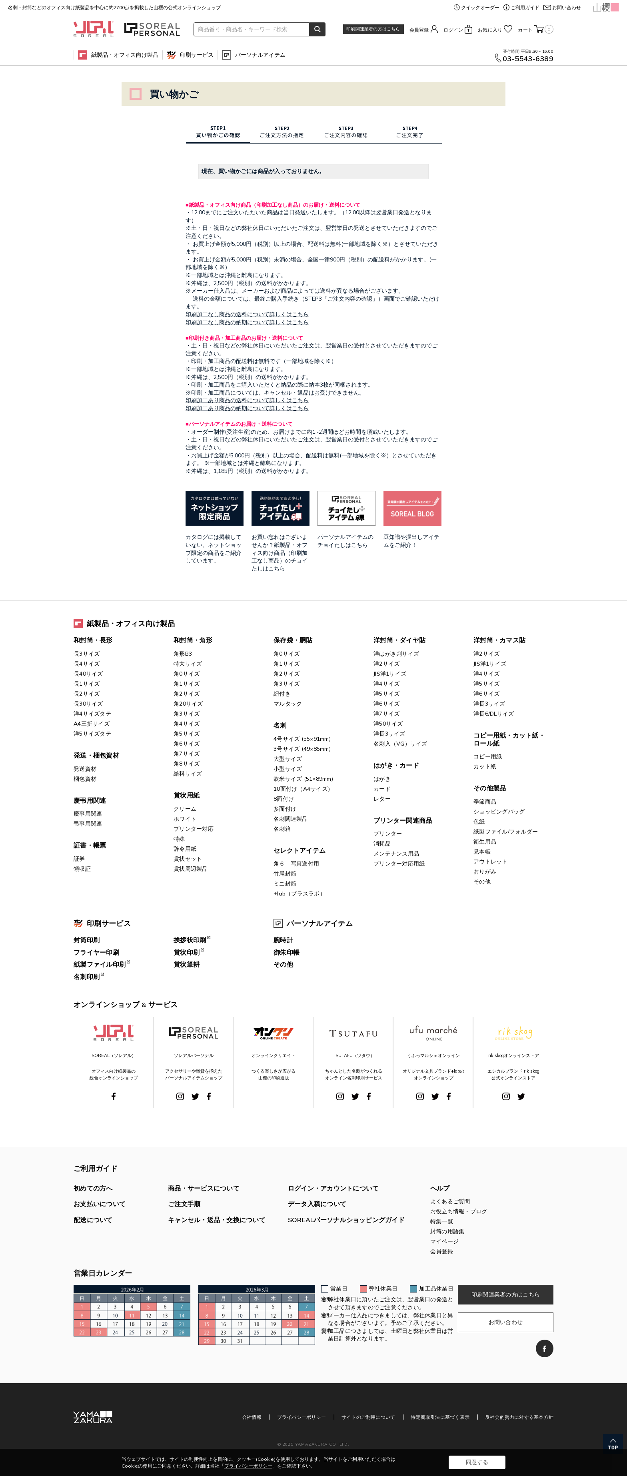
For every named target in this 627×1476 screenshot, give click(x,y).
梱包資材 (85, 778)
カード (382, 788)
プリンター (387, 833)
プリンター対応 (194, 828)
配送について (93, 1220)
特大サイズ (188, 663)
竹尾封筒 (285, 873)
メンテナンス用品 (396, 853)
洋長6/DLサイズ (493, 713)
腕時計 (283, 940)
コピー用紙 (487, 756)
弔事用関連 (88, 823)
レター (382, 798)
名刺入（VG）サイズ (400, 743)
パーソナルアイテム (260, 54)
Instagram (180, 1096)
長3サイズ (87, 653)
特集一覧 (441, 1221)
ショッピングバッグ (499, 811)
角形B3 (183, 653)
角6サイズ (187, 743)
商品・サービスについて (204, 1188)
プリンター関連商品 (402, 820)
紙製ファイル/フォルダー (505, 831)
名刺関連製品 (291, 818)
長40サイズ (88, 673)
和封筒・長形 (93, 640)
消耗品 (382, 843)
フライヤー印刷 (96, 952)
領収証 (82, 868)
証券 (79, 858)
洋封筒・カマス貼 (499, 640)
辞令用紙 (185, 848)
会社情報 (252, 1417)
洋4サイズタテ (92, 713)
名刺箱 (282, 828)
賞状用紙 (187, 795)
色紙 (479, 821)
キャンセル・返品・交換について (217, 1220)
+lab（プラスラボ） (299, 893)
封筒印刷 (87, 940)
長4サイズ (87, 663)
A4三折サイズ (92, 723)
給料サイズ (188, 773)
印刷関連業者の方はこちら (373, 29)
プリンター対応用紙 (399, 863)
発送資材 (85, 768)
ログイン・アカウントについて (333, 1188)
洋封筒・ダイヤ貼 (399, 640)
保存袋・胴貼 (293, 640)
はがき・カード (396, 765)
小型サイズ (288, 768)
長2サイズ (87, 693)
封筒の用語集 (447, 1231)
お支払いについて (100, 1204)
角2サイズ (187, 693)
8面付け (284, 798)
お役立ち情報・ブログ (458, 1211)
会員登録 (419, 30)
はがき (382, 778)
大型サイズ (288, 758)
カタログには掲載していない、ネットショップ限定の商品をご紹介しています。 (215, 534)
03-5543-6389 (528, 59)
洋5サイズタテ (92, 733)
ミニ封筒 (285, 883)
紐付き (282, 693)
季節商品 (484, 801)
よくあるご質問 (450, 1201)
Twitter (195, 1096)
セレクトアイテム (299, 850)
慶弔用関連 (90, 800)
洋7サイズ (386, 713)
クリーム (185, 808)
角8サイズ (187, 763)
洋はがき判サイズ (396, 653)
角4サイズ (187, 723)
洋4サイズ (386, 683)
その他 (482, 881)
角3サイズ (187, 713)
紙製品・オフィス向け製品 (124, 54)
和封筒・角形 (193, 640)
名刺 (280, 725)
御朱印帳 (287, 952)
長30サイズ (88, 703)
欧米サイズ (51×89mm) (303, 778)
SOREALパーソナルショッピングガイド (346, 1220)
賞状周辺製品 (191, 868)
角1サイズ (187, 683)
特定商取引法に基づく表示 (440, 1417)
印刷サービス (197, 54)
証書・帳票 (90, 845)
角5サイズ (187, 733)
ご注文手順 (184, 1204)
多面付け (285, 808)
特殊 (179, 838)
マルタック (288, 703)
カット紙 (484, 766)
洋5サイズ (386, 693)
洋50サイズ (388, 723)
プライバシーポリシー (301, 1417)
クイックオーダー (480, 7)
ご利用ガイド (525, 7)
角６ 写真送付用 (296, 863)
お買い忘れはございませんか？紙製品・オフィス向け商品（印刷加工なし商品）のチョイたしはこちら (281, 538)
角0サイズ (187, 673)
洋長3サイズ (389, 733)
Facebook (114, 1096)
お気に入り (490, 30)
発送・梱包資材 (96, 755)
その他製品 (489, 788)
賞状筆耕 (187, 964)
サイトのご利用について (368, 1417)
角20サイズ (188, 703)
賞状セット (188, 858)
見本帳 (482, 851)
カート (535, 29)
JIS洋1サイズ (389, 673)
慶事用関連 (88, 813)
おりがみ (484, 871)
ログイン (453, 30)
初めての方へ (93, 1188)
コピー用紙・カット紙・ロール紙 (509, 739)
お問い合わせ (566, 7)
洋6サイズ (386, 703)
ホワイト (185, 818)
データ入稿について (317, 1204)
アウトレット (490, 861)
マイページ (444, 1241)
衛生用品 (484, 841)
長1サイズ (87, 683)
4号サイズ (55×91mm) (302, 738)
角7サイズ (187, 753)
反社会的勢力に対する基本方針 (519, 1417)
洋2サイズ (386, 663)
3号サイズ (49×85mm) (302, 748)
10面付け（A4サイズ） (303, 788)
